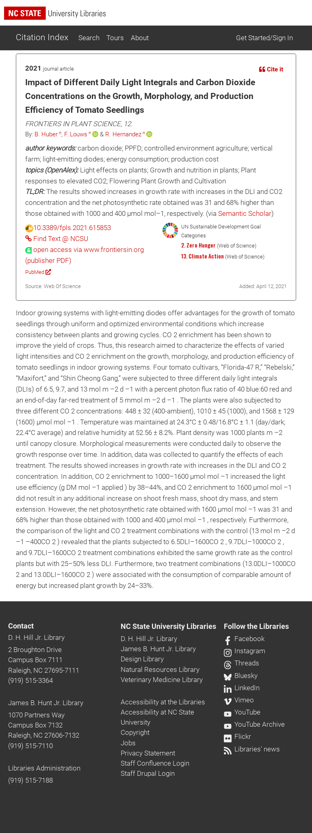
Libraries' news (252, 749)
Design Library (142, 659)
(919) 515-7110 (30, 746)
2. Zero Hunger (198, 245)
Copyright (135, 732)
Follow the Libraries (256, 626)
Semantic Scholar (244, 213)
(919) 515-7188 (30, 780)
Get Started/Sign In (264, 38)
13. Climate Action (202, 256)
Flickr (237, 736)
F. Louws (75, 134)
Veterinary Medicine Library (162, 680)
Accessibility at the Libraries (163, 702)
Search (89, 38)
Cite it (271, 69)
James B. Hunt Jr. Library (45, 703)
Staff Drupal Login (148, 773)
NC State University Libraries (168, 626)
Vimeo (239, 700)
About (140, 38)
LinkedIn (242, 688)
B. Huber (46, 134)
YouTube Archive (254, 724)
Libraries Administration (44, 768)
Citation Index (42, 37)
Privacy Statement (148, 753)
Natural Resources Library (160, 669)
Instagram (244, 651)
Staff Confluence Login (155, 763)
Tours (115, 38)
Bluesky (241, 676)
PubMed (38, 272)
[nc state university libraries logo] (158, 16)
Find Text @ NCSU (56, 239)
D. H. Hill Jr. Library (36, 637)
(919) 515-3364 (30, 680)
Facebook (244, 639)
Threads (241, 663)
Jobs (128, 743)
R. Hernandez (123, 134)
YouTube (242, 712)
